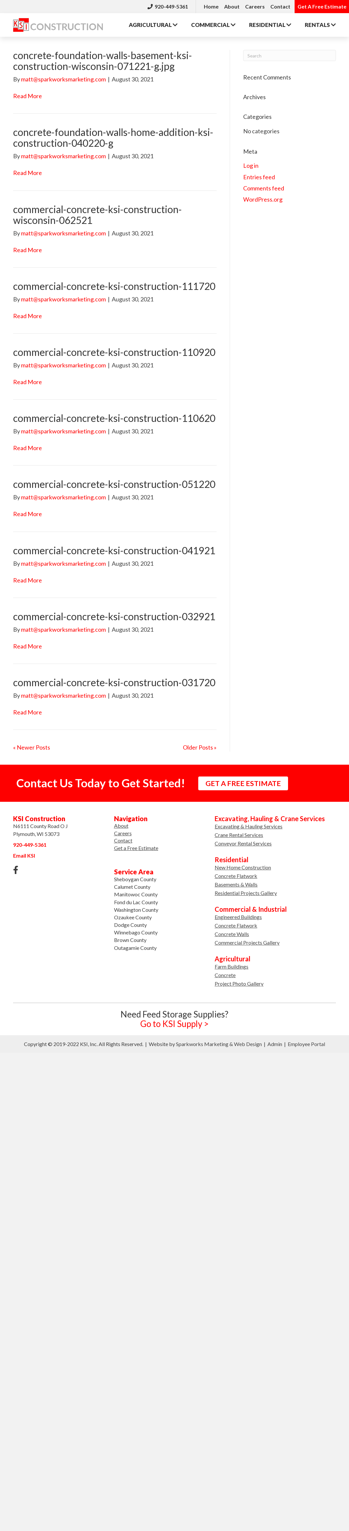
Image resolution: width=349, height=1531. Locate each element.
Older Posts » (200, 747)
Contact (280, 6)
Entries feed (259, 177)
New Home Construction (243, 867)
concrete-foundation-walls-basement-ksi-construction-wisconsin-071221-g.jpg (102, 60)
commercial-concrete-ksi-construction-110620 (114, 418)
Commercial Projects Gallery (247, 942)
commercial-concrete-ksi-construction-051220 (114, 484)
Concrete (225, 975)
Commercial (213, 24)
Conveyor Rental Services (243, 843)
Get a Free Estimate (136, 848)
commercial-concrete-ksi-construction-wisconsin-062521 (97, 214)
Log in (251, 165)
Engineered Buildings (238, 917)
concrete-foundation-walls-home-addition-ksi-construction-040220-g (113, 137)
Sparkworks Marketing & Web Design (219, 1044)
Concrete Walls (232, 934)
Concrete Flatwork (236, 876)
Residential (270, 24)
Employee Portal (306, 1044)
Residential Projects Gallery (246, 893)
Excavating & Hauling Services (248, 826)
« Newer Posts (31, 747)
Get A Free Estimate (322, 6)
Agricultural (153, 24)
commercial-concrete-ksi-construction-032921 (114, 616)
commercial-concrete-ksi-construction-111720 (114, 286)
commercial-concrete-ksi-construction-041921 (114, 550)
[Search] (289, 55)
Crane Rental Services (239, 835)
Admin (274, 1044)
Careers (255, 6)
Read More (27, 95)
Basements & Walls (236, 884)
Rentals (320, 24)
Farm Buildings (231, 966)
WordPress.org (262, 199)
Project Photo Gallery (239, 983)
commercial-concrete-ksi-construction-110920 (114, 352)
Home (211, 6)
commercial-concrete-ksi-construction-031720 (114, 682)
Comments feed (263, 188)
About (232, 6)
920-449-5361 (167, 6)
